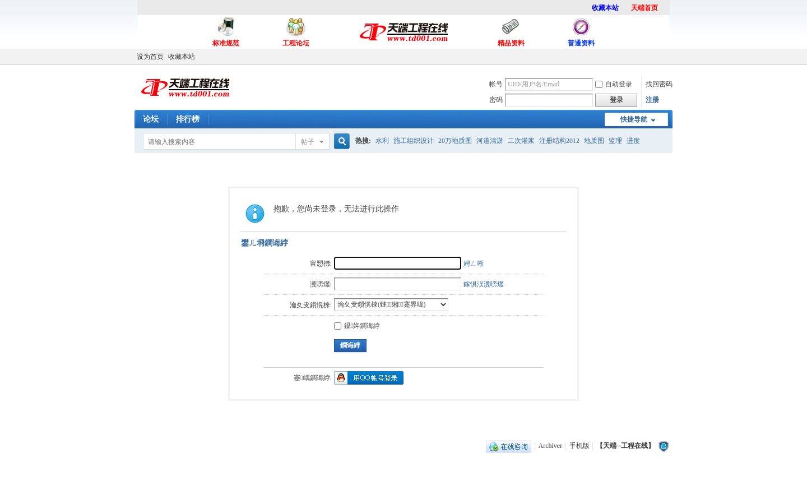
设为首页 (150, 57)
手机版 (579, 446)
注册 (652, 100)
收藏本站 (181, 57)
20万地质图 (455, 141)
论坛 (151, 119)
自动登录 (613, 84)
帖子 (307, 142)
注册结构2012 (559, 141)
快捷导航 (633, 119)
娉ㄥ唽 (473, 263)
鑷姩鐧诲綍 (357, 326)
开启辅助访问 (669, 57)
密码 (496, 100)
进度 (633, 141)
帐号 (496, 84)
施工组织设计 (413, 141)
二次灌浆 (521, 141)
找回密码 (659, 84)
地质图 (594, 141)
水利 (382, 141)
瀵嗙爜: (321, 284)
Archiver (551, 446)
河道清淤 (489, 141)
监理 (615, 141)
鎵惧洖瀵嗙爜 (483, 284)
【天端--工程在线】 (625, 446)
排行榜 (188, 119)
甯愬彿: (321, 263)
